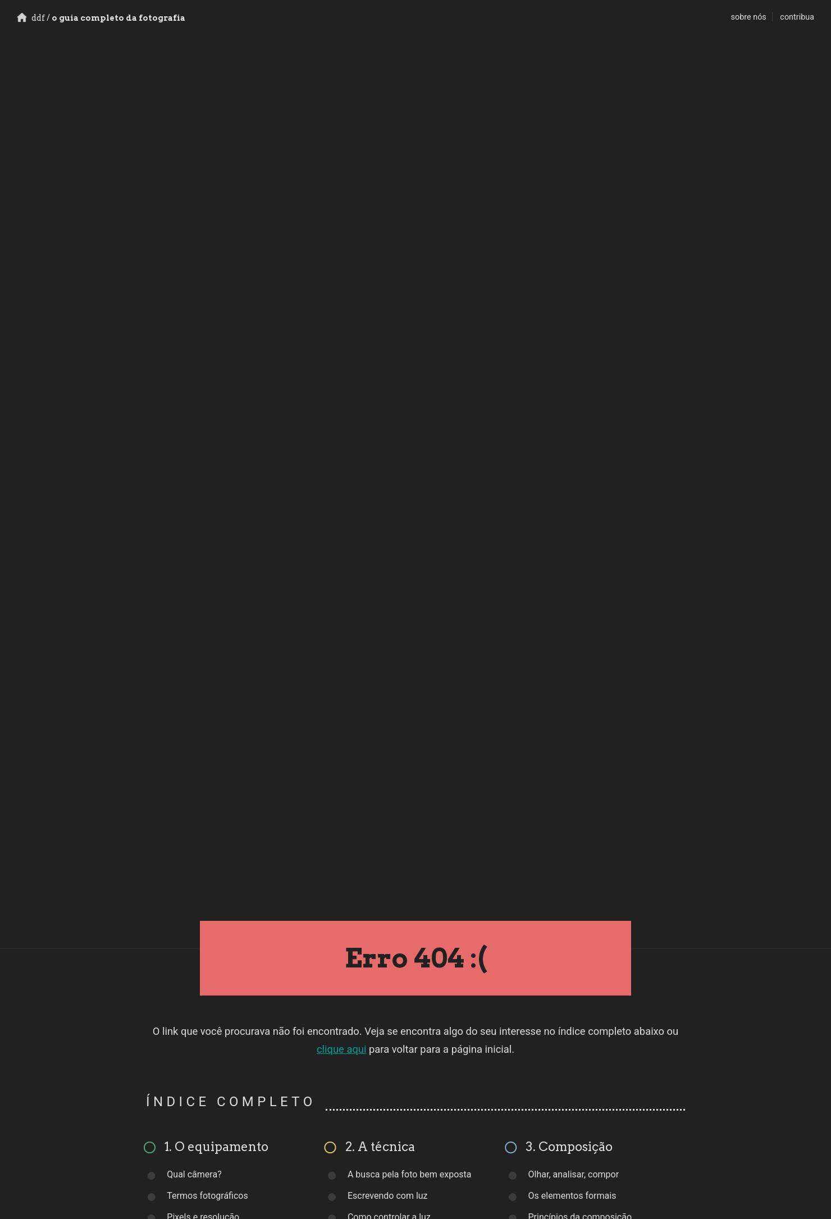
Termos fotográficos (207, 1195)
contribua (797, 17)
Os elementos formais (572, 1195)
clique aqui (342, 1049)
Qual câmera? (194, 1174)
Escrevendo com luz (388, 1195)
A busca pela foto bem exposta (410, 1174)
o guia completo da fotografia (101, 18)
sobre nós (748, 17)
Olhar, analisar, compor (573, 1174)
